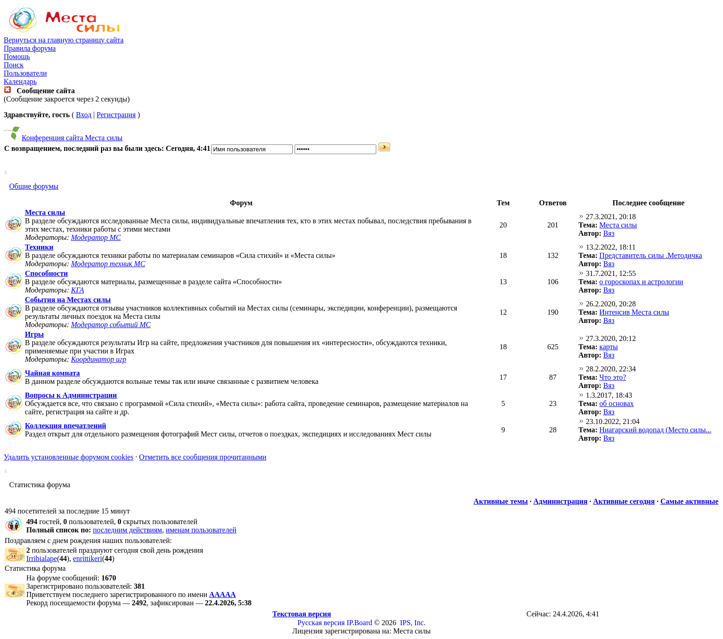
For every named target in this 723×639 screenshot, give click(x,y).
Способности (46, 273)
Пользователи (25, 73)
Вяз (608, 233)
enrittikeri (87, 558)
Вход (84, 115)
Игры (34, 334)
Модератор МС (96, 237)
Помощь (17, 56)
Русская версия (321, 623)
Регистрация (116, 115)
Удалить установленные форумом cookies (68, 457)
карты (608, 347)
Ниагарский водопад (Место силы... (655, 430)
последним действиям (127, 530)
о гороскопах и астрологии (641, 282)
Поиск (14, 65)
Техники (39, 247)
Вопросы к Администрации (71, 395)
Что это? (612, 377)
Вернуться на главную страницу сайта (64, 40)
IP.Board (360, 623)
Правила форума (30, 48)
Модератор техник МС (108, 264)
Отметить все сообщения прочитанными (202, 457)
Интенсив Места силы (634, 312)
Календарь (20, 81)
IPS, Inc (412, 623)
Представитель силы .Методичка (650, 255)
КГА (77, 290)
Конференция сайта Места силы (72, 138)
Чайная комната (52, 373)
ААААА (222, 594)
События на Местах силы (68, 300)
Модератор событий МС (111, 324)
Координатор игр (98, 359)
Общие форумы (34, 186)
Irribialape (41, 558)
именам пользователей (201, 530)
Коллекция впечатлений (65, 426)
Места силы (45, 212)
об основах (616, 403)
